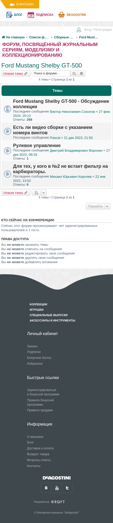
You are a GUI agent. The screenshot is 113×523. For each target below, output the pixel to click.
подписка (44, 15)
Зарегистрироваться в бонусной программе (43, 392)
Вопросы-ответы (39, 460)
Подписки (34, 352)
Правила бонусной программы (40, 402)
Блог (30, 442)
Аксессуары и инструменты (52, 320)
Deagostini (76, 15)
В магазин (25, 4)
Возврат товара (38, 454)
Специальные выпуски (49, 315)
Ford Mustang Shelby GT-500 (41, 65)
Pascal (55, 138)
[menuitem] (94, 30)
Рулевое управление (37, 145)
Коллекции (38, 304)
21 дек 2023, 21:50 (78, 138)
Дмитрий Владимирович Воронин (76, 150)
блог (18, 15)
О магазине (35, 437)
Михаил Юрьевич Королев (70, 177)
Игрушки (37, 309)
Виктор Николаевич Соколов (72, 112)
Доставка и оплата (40, 448)
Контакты (33, 466)
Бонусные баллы (39, 358)
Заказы (32, 346)
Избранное (35, 363)
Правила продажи (40, 410)
